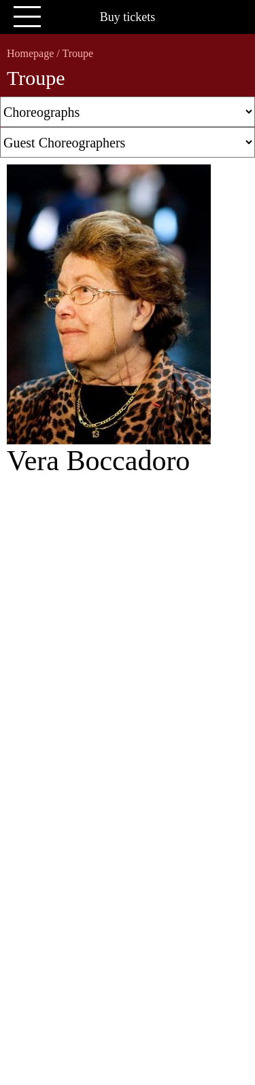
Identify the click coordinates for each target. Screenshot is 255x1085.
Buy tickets (128, 17)
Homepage (30, 53)
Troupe (77, 53)
